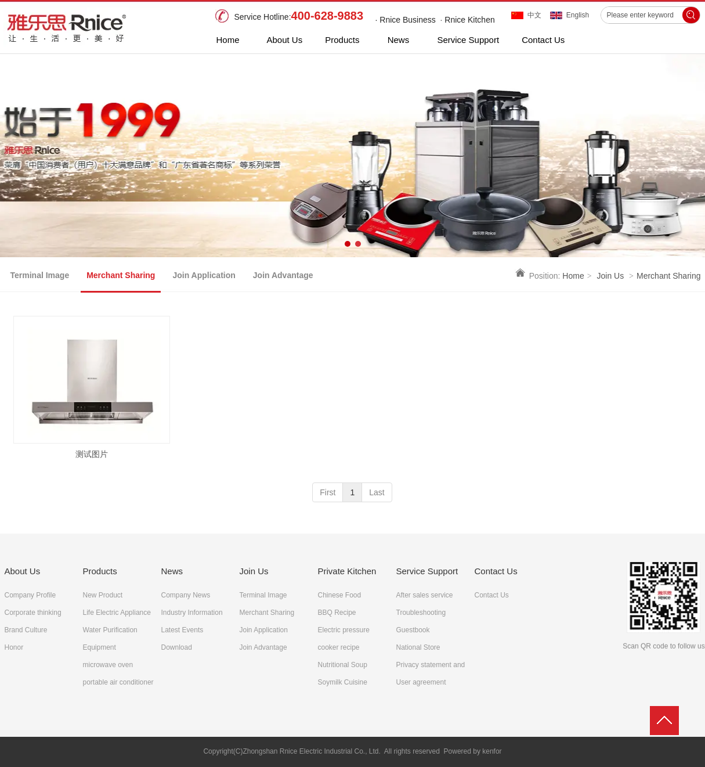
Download (176, 647)
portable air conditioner (118, 682)
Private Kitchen (347, 571)
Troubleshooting (421, 612)
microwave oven (108, 665)
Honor (14, 647)
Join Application (264, 630)
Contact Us (496, 571)
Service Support (427, 571)
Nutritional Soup (342, 665)
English (577, 15)
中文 (534, 15)
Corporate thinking (33, 612)
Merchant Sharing (669, 275)
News (172, 571)
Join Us (610, 275)
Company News (186, 595)
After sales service (424, 595)
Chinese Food (339, 595)
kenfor (491, 751)
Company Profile (30, 595)
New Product (103, 595)
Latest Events (182, 630)
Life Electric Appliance (117, 612)
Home (573, 275)
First (327, 492)
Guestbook (413, 630)
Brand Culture (26, 630)
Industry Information (192, 612)
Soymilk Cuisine (342, 682)
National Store (418, 647)
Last (376, 492)
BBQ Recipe (337, 612)
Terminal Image (263, 595)
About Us (23, 571)
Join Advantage (263, 647)
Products (100, 571)
